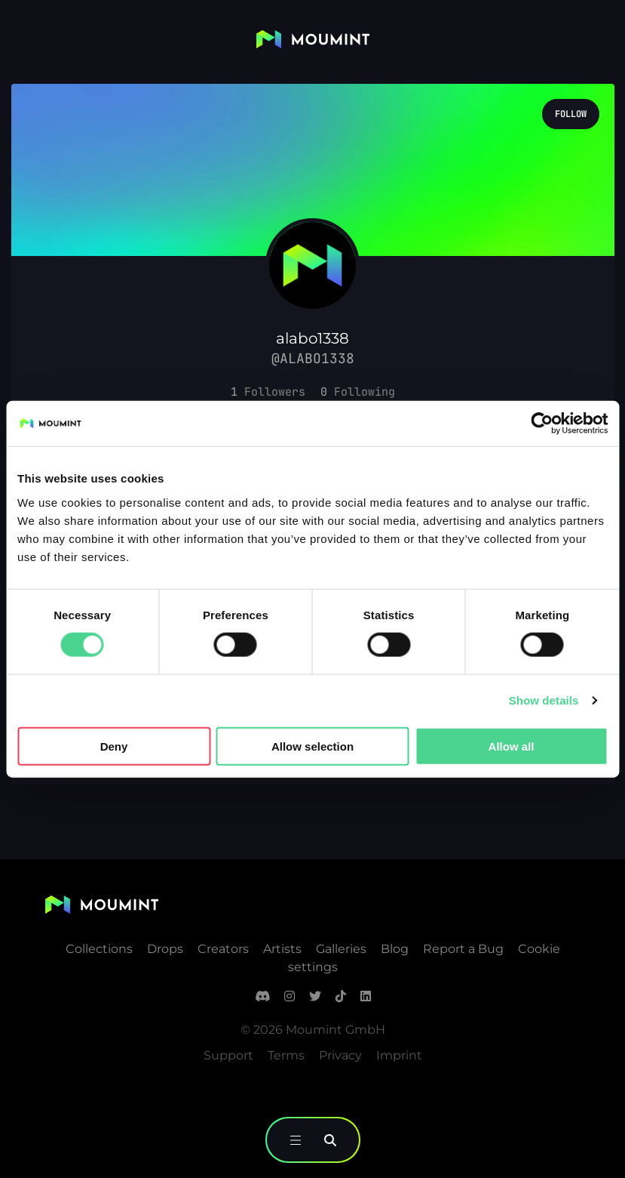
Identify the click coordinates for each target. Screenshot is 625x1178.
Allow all (512, 745)
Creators (223, 949)
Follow (571, 114)
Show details (544, 700)
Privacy (340, 1055)
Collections (99, 949)
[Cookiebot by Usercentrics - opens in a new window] (542, 423)
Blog (395, 949)
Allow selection (312, 745)
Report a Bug (463, 949)
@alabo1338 (312, 358)
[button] (268, 392)
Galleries (341, 949)
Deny (114, 745)
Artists (282, 949)
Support (228, 1055)
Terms (286, 1055)
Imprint (399, 1055)
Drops (165, 949)
